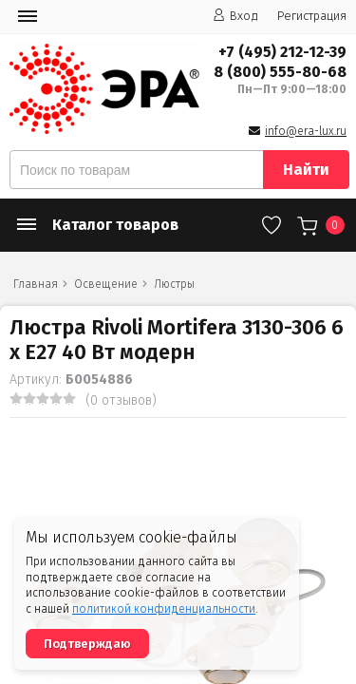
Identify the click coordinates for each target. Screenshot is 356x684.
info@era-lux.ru (306, 131)
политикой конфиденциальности (163, 609)
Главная (35, 284)
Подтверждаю (87, 643)
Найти (306, 170)
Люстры (174, 284)
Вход (235, 16)
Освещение (106, 284)
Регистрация (312, 16)
